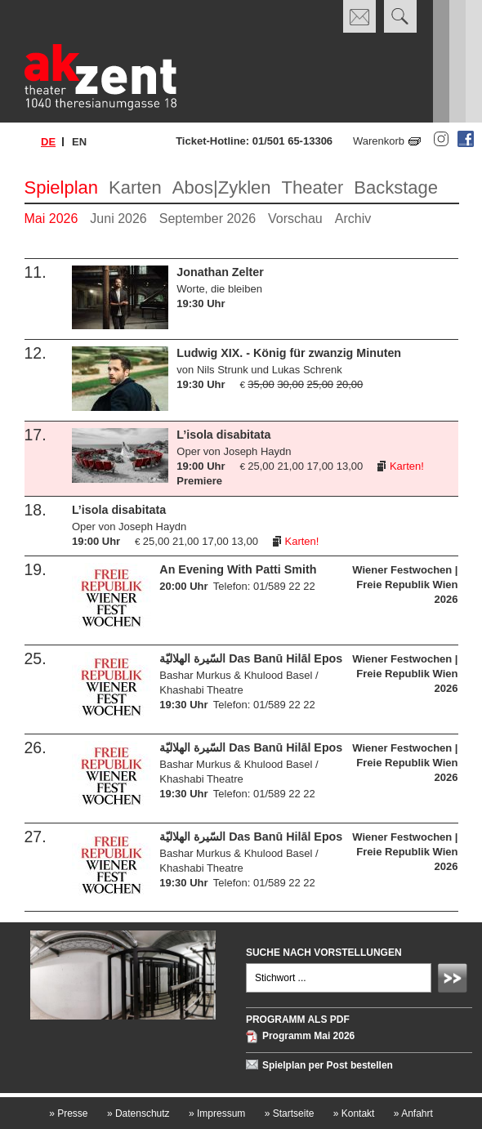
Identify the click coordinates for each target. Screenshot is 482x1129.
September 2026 (207, 218)
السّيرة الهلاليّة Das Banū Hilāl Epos (250, 658)
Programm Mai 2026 (308, 1036)
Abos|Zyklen (221, 187)
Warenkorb (378, 141)
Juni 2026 (118, 218)
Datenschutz (138, 1113)
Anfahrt (413, 1113)
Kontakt (354, 1113)
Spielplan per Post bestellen (327, 1065)
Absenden (455, 980)
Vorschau (295, 218)
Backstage (396, 187)
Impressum (217, 1113)
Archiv (353, 218)
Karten (135, 187)
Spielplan (62, 187)
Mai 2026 (51, 218)
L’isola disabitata (223, 434)
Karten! (407, 466)
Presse (68, 1113)
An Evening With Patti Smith (237, 569)
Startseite (290, 1113)
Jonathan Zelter (219, 272)
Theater (313, 187)
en (79, 142)
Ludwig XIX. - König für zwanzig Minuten (288, 352)
